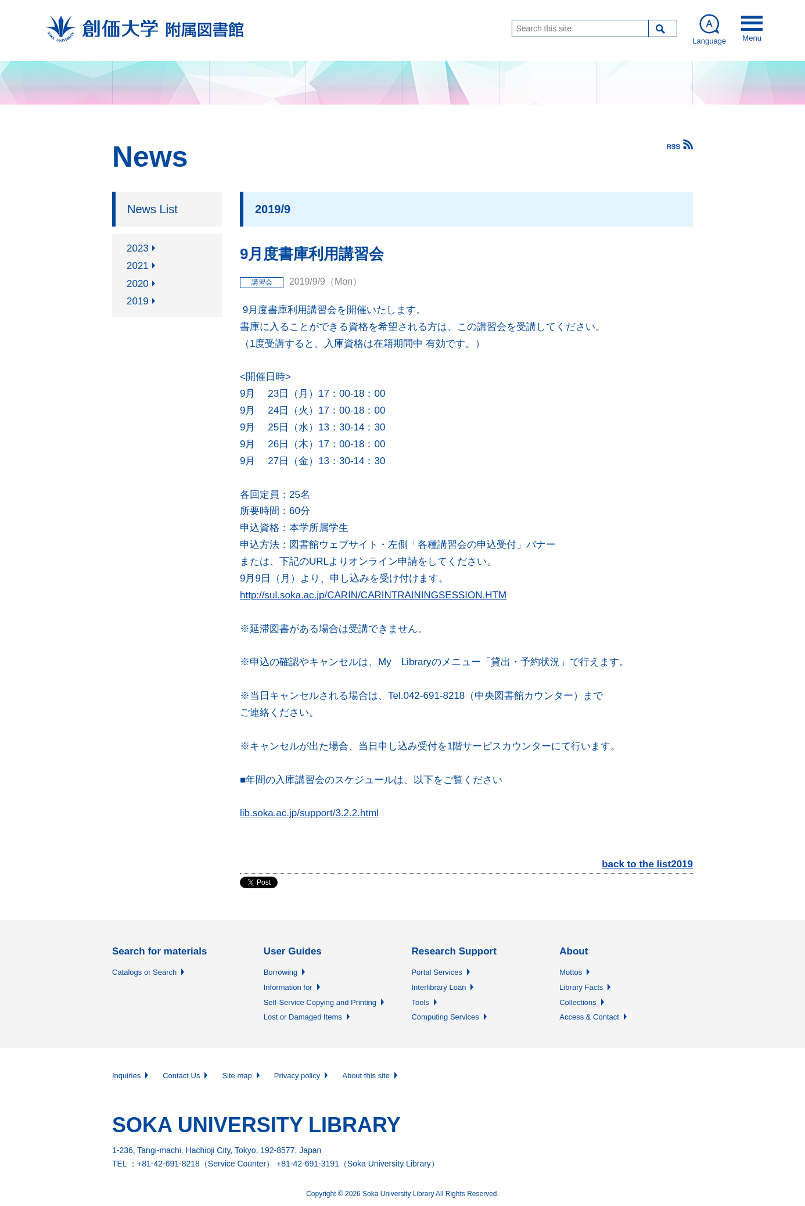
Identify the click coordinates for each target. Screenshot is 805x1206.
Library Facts (581, 987)
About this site (366, 1075)
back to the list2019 (647, 864)
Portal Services (436, 972)
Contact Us (181, 1075)
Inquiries (126, 1075)
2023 (138, 248)
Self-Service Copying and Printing (320, 1002)
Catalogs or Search (144, 972)
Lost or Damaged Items (303, 1017)
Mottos (570, 972)
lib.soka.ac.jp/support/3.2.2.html (309, 813)
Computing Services (445, 1017)
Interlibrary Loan (438, 987)
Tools (420, 1002)
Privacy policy (297, 1075)
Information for (288, 987)
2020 (138, 283)
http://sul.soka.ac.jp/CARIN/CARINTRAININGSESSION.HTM (373, 595)
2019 (138, 301)
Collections (577, 1002)
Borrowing (281, 972)
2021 (138, 265)
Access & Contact (589, 1017)
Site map (236, 1075)
